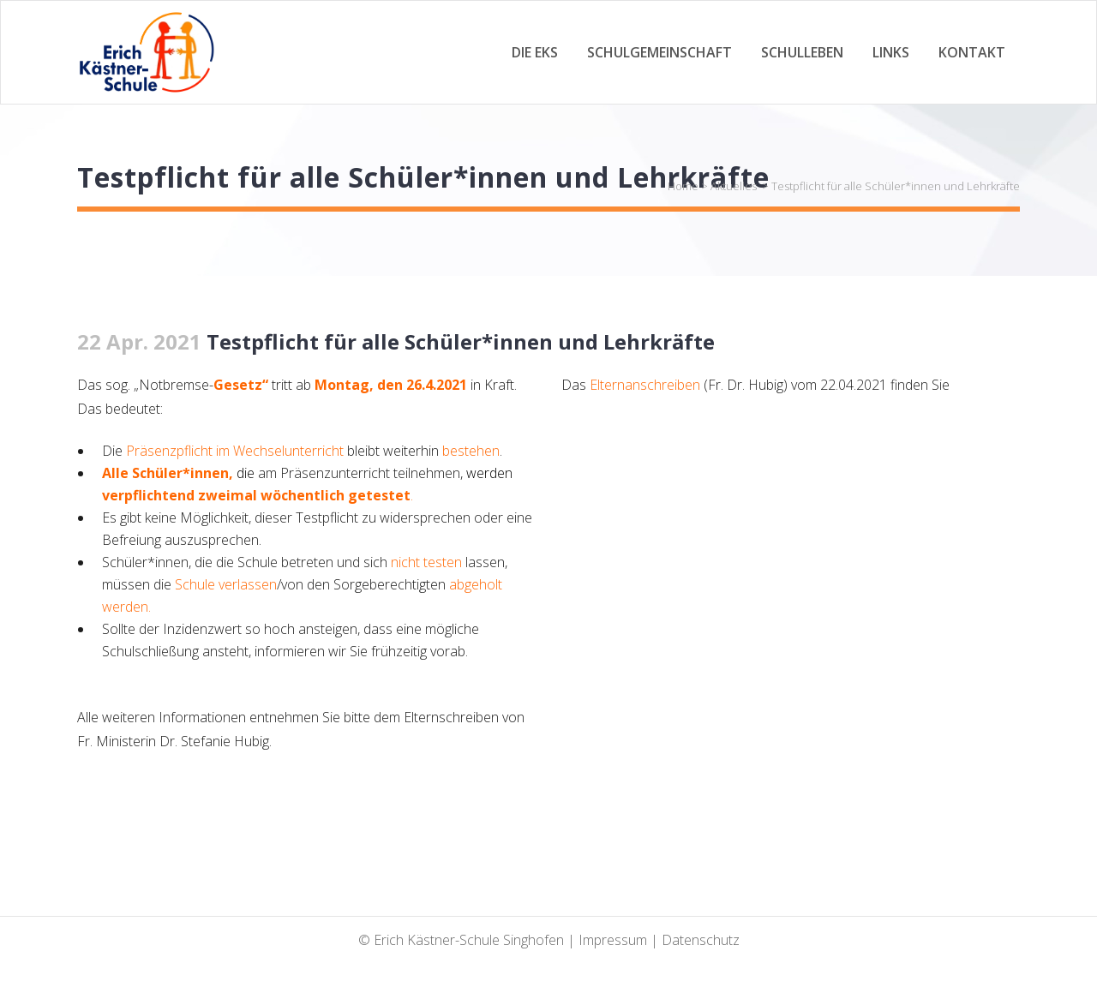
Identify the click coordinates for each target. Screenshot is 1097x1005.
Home (683, 186)
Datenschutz (701, 939)
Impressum (612, 939)
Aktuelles (733, 186)
